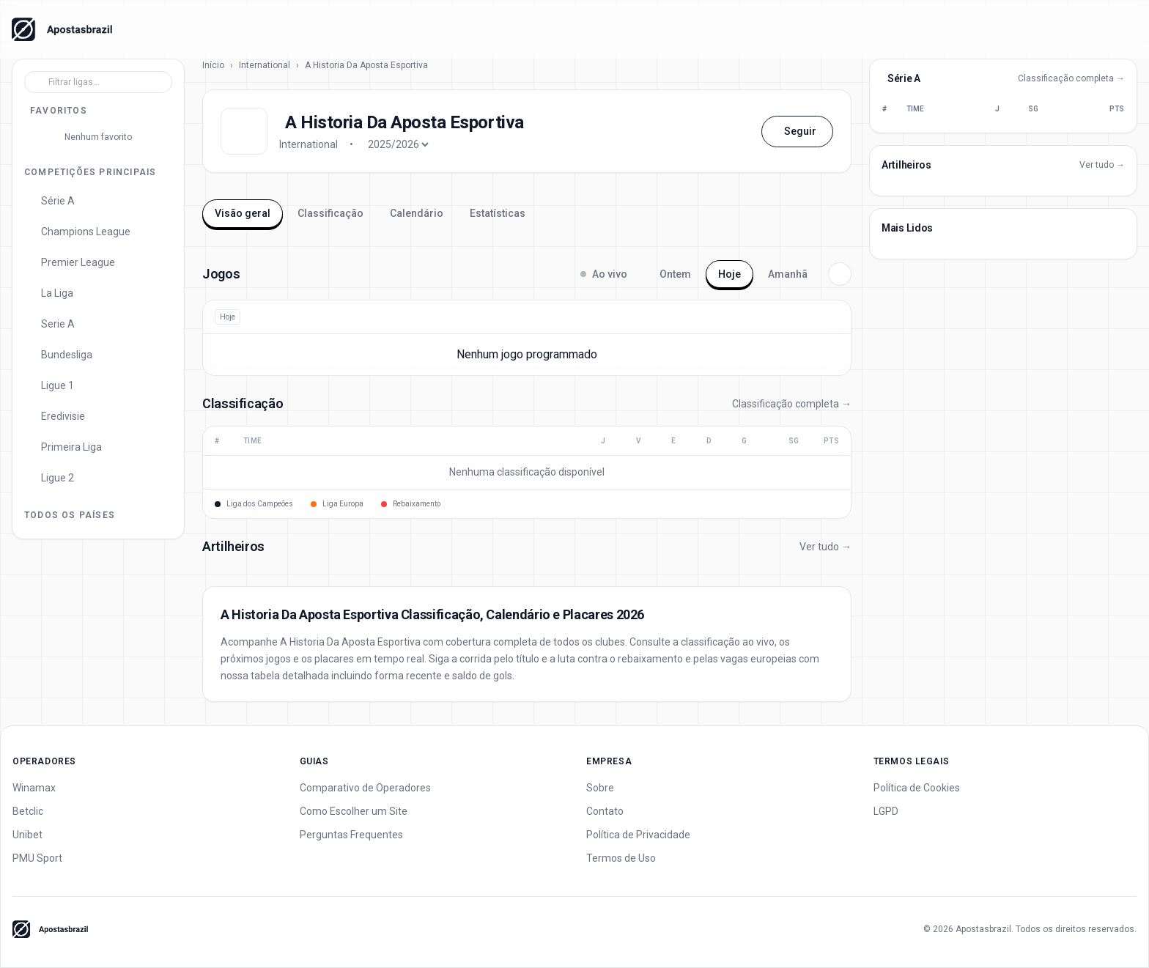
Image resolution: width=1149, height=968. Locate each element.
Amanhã (788, 274)
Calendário (416, 213)
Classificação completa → (791, 404)
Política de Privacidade (638, 834)
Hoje (729, 274)
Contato (605, 811)
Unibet (27, 834)
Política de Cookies (916, 788)
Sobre (600, 788)
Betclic (27, 811)
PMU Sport (37, 858)
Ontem (675, 274)
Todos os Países (69, 515)
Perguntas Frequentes (351, 834)
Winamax (34, 788)
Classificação (330, 213)
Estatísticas (497, 213)
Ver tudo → (825, 547)
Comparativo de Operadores (365, 788)
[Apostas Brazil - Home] (62, 29)
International (264, 65)
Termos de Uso (621, 858)
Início (213, 65)
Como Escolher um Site (353, 811)
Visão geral (242, 213)
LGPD (885, 811)
